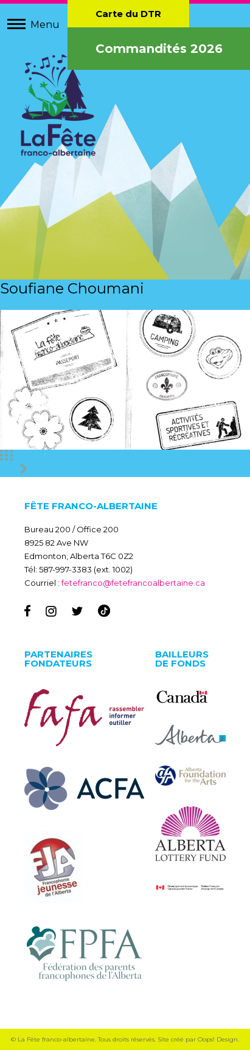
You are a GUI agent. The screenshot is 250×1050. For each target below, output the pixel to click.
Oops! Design (218, 1039)
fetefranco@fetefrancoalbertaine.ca (133, 583)
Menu (45, 24)
